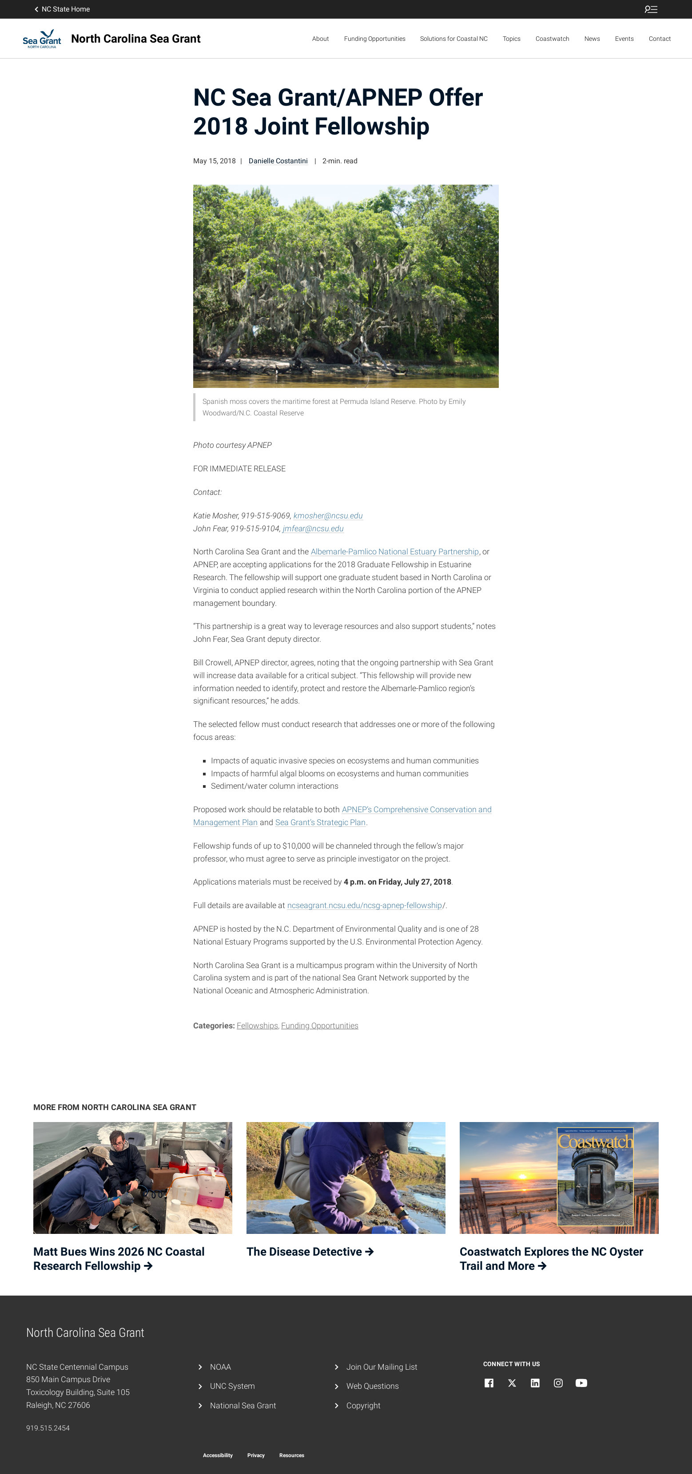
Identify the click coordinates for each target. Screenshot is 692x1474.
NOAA (220, 1366)
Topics (512, 38)
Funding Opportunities (375, 38)
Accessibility (218, 1455)
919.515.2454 (48, 1428)
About (320, 38)
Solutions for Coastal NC (454, 38)
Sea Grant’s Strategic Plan (320, 822)
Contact (660, 38)
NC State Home (61, 9)
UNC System (232, 1386)
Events (624, 38)
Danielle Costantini (278, 161)
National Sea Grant (243, 1405)
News (592, 38)
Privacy (256, 1455)
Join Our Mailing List (382, 1366)
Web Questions (372, 1386)
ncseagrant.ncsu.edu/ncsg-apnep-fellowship (364, 905)
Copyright (363, 1405)
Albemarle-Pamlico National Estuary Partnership (395, 551)
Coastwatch (552, 38)
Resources (291, 1455)
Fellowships (257, 1025)
